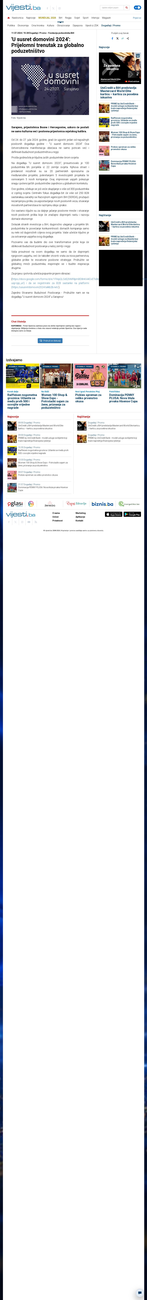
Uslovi (55, 589)
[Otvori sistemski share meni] (127, 38)
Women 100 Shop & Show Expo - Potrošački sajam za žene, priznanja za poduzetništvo (125, 134)
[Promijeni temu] (137, 8)
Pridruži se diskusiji (50, 379)
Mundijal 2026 (47, 17)
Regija (68, 17)
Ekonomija (23, 25)
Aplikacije (80, 589)
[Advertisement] (50, 332)
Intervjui (95, 17)
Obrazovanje (63, 25)
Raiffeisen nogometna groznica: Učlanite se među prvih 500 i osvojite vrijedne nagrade (124, 121)
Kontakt (79, 592)
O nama (56, 585)
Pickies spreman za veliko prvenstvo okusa (123, 148)
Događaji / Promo (110, 25)
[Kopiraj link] (122, 38)
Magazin (106, 17)
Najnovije (31, 17)
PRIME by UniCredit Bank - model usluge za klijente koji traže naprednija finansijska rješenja (124, 107)
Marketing (81, 585)
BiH (60, 17)
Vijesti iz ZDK (91, 25)
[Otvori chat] (140, 1293)
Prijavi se (137, 18)
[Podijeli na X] (117, 38)
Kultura (50, 25)
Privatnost (57, 592)
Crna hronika (37, 25)
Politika (11, 25)
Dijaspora (77, 25)
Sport (85, 17)
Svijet (77, 17)
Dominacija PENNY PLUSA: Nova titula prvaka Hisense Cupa (123, 163)
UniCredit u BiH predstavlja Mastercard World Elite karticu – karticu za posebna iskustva (119, 92)
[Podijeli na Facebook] (112, 38)
